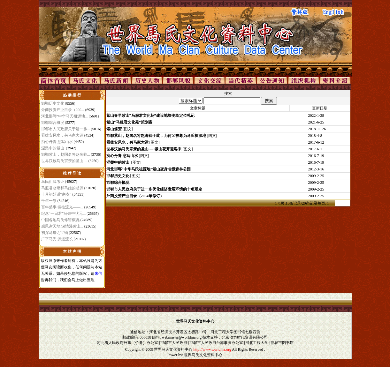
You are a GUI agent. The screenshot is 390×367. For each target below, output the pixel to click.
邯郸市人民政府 (173, 343)
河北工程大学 (256, 343)
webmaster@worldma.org (182, 337)
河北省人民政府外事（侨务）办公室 (127, 343)
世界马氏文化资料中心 (173, 349)
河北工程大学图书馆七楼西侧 (235, 332)
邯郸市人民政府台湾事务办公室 (216, 343)
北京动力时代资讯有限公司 (245, 337)
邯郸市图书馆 (282, 343)
